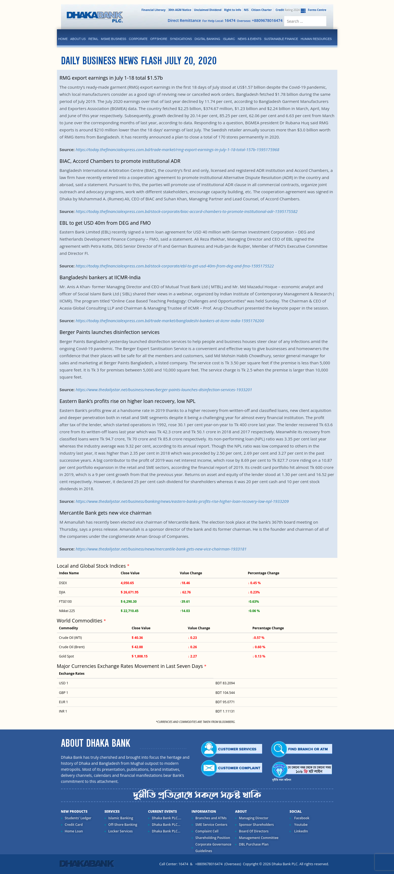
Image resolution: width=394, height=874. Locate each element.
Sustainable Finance (281, 39)
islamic (229, 39)
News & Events (249, 39)
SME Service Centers (211, 824)
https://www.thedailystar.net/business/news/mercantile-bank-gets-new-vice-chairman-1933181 (161, 549)
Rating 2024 (287, 10)
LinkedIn (300, 831)
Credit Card (74, 824)
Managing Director (253, 818)
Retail (93, 39)
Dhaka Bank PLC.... (166, 818)
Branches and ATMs (211, 818)
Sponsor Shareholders (256, 824)
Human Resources (316, 39)
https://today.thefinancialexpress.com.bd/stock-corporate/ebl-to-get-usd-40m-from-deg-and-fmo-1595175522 (175, 266)
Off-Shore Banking (122, 824)
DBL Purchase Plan (253, 844)
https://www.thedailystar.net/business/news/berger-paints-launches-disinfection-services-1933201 (164, 389)
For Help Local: (218, 20)
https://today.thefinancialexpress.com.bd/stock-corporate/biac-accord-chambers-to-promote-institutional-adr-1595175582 (186, 211)
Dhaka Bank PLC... (166, 824)
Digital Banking (207, 39)
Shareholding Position (212, 837)
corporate (138, 39)
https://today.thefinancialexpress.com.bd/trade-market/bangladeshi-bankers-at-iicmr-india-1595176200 (170, 320)
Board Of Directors (253, 831)
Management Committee (259, 837)
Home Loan (74, 831)
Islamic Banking (120, 818)
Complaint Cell (206, 831)
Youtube (300, 824)
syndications (181, 39)
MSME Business (113, 39)
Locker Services (120, 831)
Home (63, 39)
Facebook (301, 818)
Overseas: (260, 20)
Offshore (158, 39)
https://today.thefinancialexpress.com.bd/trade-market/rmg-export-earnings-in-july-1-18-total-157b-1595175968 (177, 149)
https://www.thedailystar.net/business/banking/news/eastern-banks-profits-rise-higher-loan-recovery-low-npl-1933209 (182, 501)
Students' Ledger (78, 818)
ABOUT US (78, 39)
